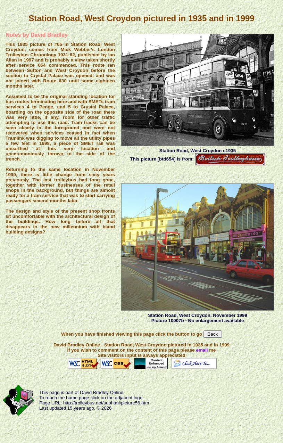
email (202, 350)
